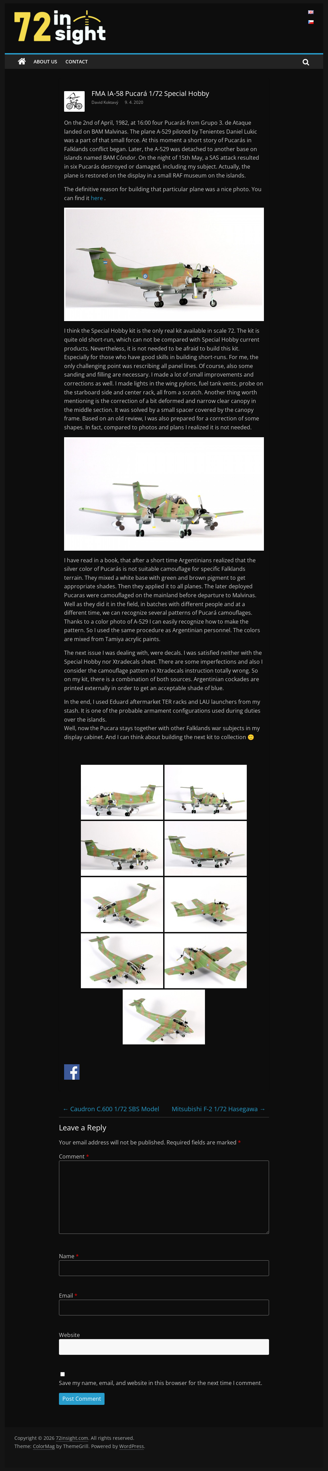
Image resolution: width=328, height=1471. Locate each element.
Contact (76, 61)
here (97, 198)
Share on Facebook (72, 1072)
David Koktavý (105, 102)
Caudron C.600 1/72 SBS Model (110, 1109)
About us (45, 61)
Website (69, 1335)
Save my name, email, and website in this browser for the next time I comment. (160, 1383)
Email (68, 1295)
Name (69, 1256)
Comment (74, 1156)
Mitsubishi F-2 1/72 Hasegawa (219, 1109)
